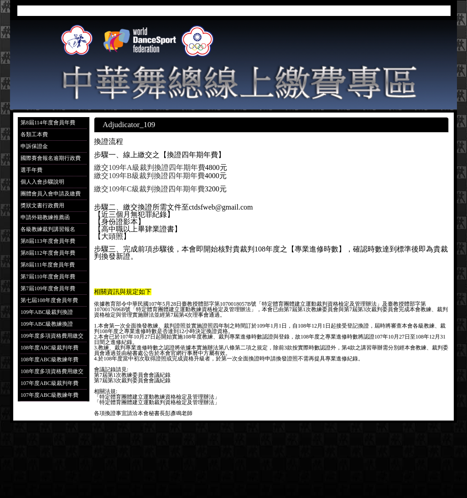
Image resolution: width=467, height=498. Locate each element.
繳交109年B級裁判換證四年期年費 (149, 176)
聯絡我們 (433, 12)
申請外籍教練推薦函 (45, 217)
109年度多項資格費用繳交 (52, 336)
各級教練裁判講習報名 (48, 229)
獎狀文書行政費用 (42, 205)
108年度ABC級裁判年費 (49, 347)
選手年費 (31, 170)
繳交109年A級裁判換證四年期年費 (149, 167)
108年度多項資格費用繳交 (52, 371)
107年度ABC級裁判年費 (49, 383)
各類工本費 (34, 134)
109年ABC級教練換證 (47, 324)
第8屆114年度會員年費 (48, 122)
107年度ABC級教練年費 (49, 395)
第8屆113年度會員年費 (48, 241)
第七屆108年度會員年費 (49, 300)
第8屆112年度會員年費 (48, 253)
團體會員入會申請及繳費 (51, 193)
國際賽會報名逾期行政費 (51, 158)
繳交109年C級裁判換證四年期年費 (149, 189)
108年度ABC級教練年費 (49, 359)
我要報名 (236, 12)
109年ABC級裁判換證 (47, 312)
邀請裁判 (384, 12)
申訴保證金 (34, 146)
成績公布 (334, 12)
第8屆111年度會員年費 (48, 265)
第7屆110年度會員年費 (48, 276)
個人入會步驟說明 (42, 182)
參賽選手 (285, 12)
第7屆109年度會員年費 (48, 288)
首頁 (194, 12)
